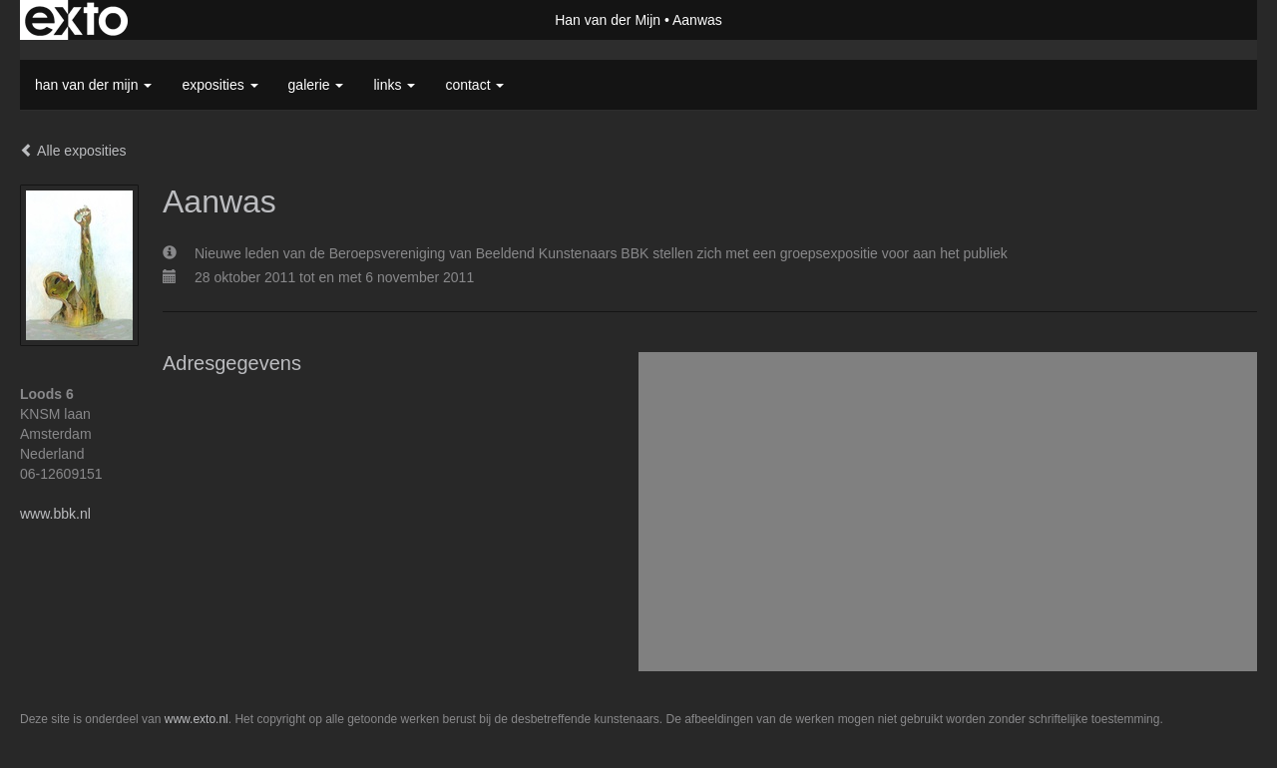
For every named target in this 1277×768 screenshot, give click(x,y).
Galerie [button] (316, 85)
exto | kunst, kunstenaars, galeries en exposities (76, 20)
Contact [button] (474, 85)
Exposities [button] (219, 85)
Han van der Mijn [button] (93, 85)
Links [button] (394, 85)
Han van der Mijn (607, 20)
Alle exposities (73, 151)
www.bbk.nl (55, 514)
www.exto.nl (196, 719)
